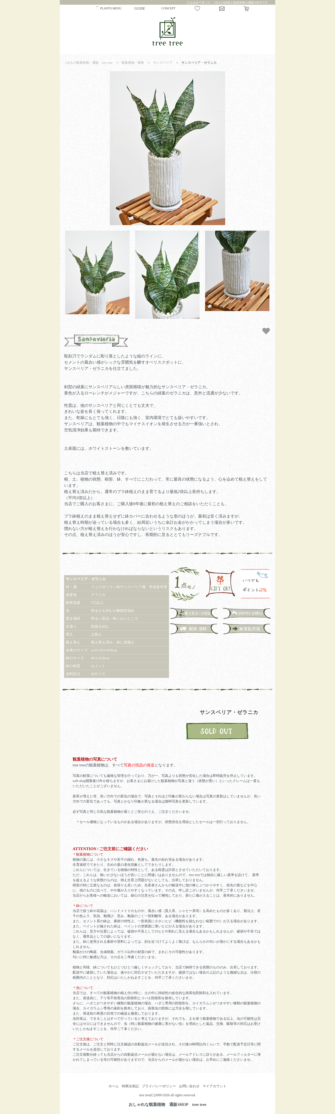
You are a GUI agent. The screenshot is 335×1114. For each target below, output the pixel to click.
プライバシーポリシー (159, 1086)
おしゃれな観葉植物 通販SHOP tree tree (167, 1104)
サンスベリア (162, 62)
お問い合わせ (189, 1086)
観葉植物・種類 (133, 62)
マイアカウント (214, 1086)
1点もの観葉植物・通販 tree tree (89, 62)
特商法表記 (130, 1086)
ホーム (114, 1086)
